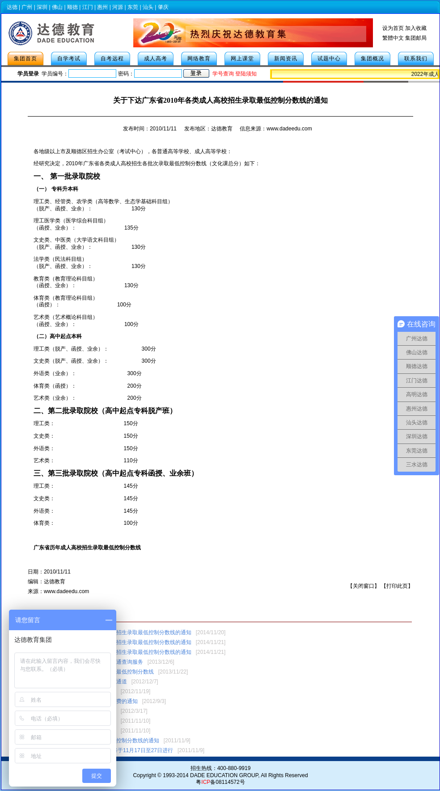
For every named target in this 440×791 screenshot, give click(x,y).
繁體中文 (393, 38)
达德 (12, 7)
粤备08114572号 (220, 782)
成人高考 (155, 58)
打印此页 (397, 586)
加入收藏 (416, 28)
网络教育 (199, 58)
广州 (26, 7)
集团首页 (25, 58)
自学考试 (68, 58)
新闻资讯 (285, 58)
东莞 (132, 7)
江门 (87, 7)
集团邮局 (416, 38)
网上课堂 (242, 58)
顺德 (72, 7)
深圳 (42, 7)
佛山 (57, 7)
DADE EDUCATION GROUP (224, 775)
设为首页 (393, 28)
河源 (117, 7)
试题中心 (329, 58)
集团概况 (372, 58)
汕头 (148, 7)
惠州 (102, 7)
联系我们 (415, 58)
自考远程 (112, 58)
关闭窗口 (363, 586)
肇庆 (163, 7)
